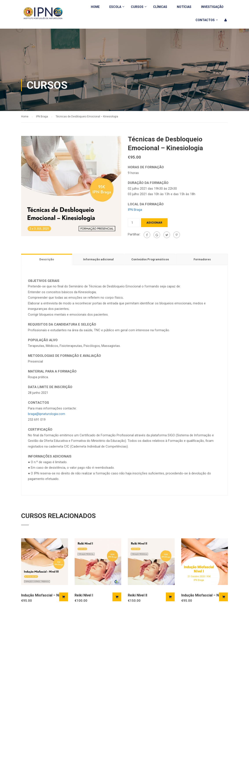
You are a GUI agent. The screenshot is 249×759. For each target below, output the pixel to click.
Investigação (212, 7)
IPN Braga (42, 116)
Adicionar (154, 222)
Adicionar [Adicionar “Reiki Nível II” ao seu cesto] (170, 596)
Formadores (202, 259)
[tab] (47, 259)
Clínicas (160, 7)
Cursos (137, 7)
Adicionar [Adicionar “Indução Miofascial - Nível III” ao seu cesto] (63, 596)
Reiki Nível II (137, 595)
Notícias (184, 7)
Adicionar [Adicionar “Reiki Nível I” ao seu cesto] (116, 596)
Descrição (46, 259)
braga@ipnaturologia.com (46, 414)
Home (95, 7)
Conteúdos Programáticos (150, 259)
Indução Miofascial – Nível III (44, 595)
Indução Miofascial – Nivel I (203, 595)
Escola (115, 7)
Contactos (205, 20)
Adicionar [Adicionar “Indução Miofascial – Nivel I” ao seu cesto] (223, 596)
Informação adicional (98, 259)
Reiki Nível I (84, 595)
